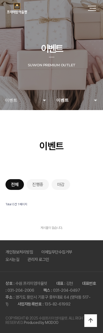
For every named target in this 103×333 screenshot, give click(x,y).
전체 (14, 184)
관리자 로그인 (38, 259)
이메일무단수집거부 (56, 252)
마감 (61, 184)
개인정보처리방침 (19, 252)
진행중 (37, 184)
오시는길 (12, 259)
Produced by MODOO (41, 322)
